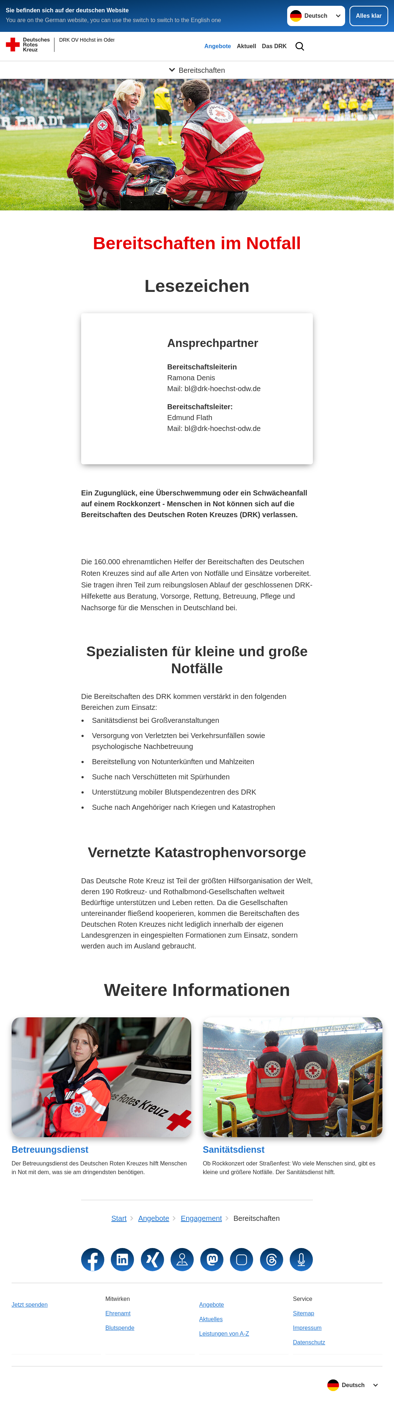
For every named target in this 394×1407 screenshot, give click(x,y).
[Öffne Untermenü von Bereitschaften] (197, 70)
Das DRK (274, 46)
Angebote (217, 46)
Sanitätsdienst (234, 1149)
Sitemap (303, 1313)
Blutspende (119, 1328)
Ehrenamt (117, 1313)
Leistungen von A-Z (224, 1334)
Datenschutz (309, 1342)
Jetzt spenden (30, 1305)
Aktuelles (211, 1319)
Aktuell (246, 46)
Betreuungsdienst (50, 1149)
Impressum (307, 1328)
